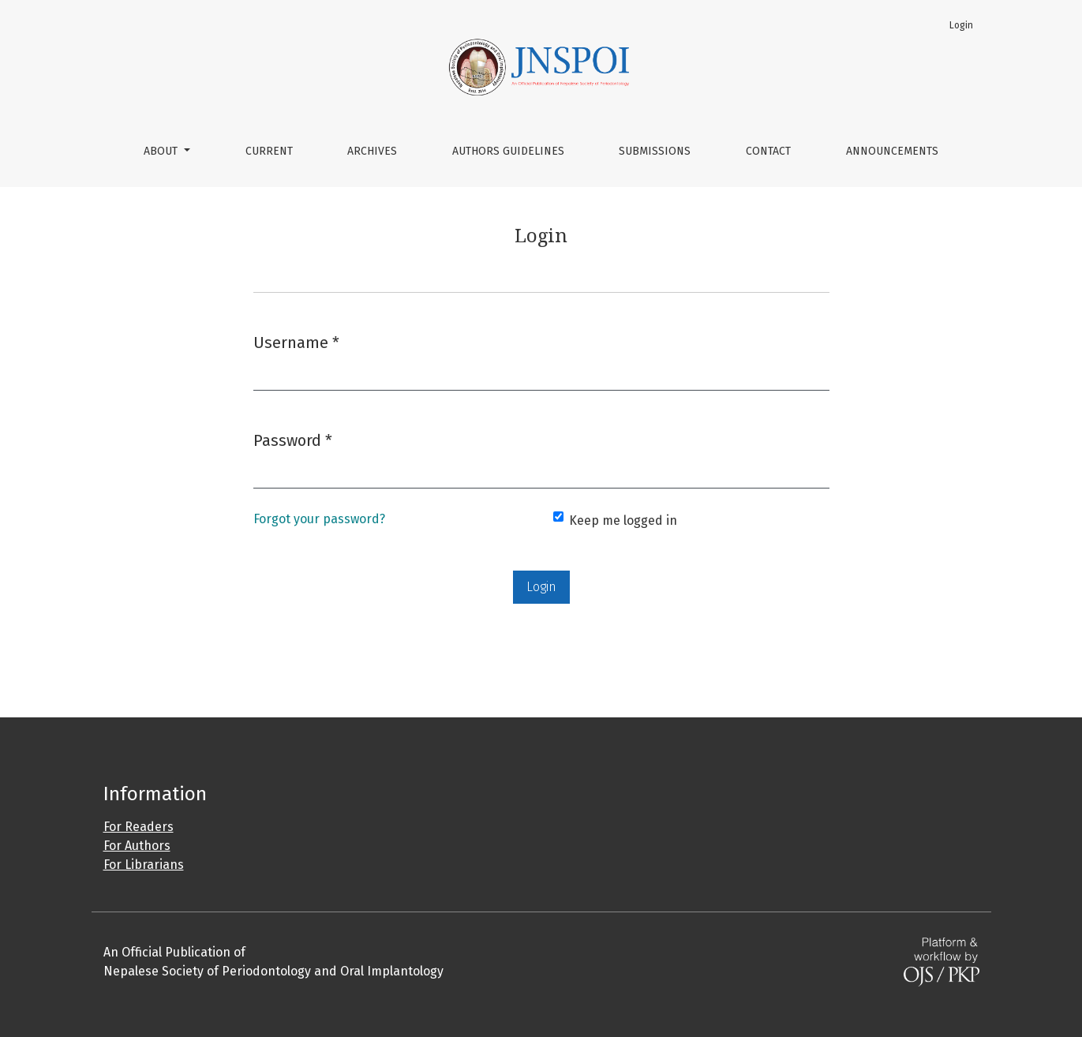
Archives (372, 151)
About (162, 151)
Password (292, 439)
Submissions (655, 151)
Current (269, 151)
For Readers (138, 826)
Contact (768, 151)
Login (961, 25)
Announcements (892, 151)
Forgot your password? (319, 518)
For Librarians (143, 864)
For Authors (136, 845)
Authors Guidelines (508, 151)
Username (296, 341)
